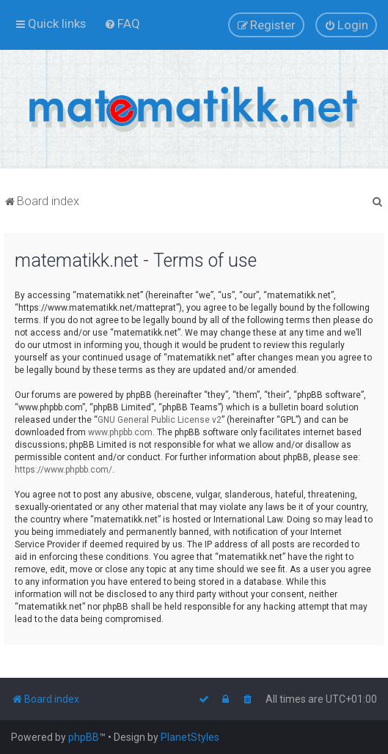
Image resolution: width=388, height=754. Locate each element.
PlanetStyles (190, 737)
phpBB (83, 737)
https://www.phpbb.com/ (63, 470)
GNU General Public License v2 (160, 420)
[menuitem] (122, 23)
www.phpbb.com (120, 432)
